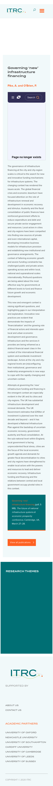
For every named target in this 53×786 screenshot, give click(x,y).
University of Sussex (20, 761)
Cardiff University (19, 747)
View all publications (20, 542)
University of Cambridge (23, 751)
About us (12, 705)
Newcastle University (21, 737)
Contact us (13, 710)
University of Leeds (19, 756)
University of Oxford (20, 732)
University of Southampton (25, 742)
